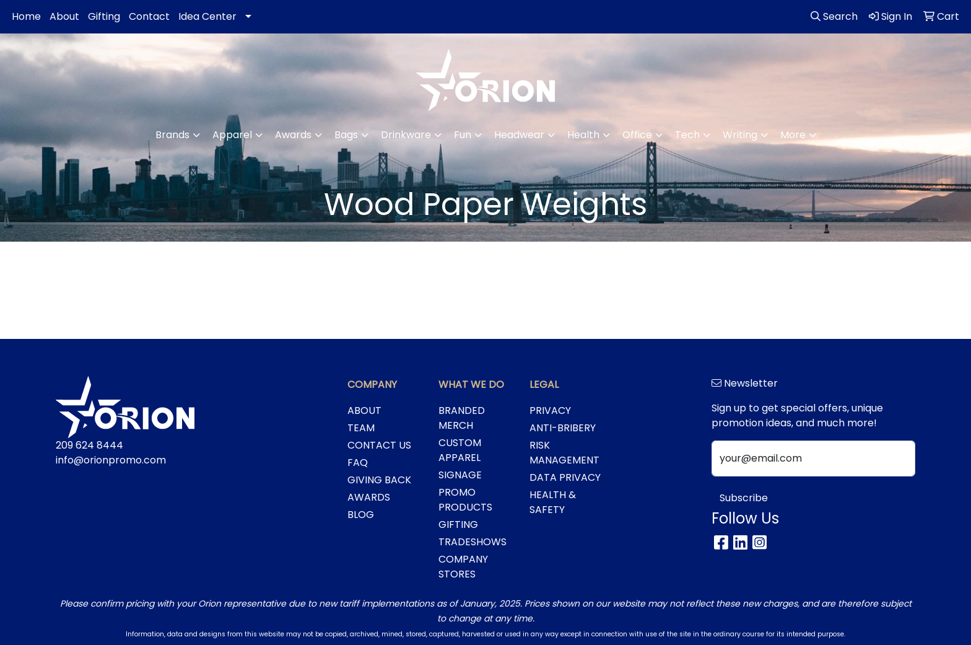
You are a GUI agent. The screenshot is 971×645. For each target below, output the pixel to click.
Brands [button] (172, 135)
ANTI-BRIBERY (562, 428)
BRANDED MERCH (461, 417)
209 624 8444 (89, 445)
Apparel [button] (232, 135)
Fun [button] (462, 135)
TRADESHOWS (472, 542)
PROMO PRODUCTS (465, 499)
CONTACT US (379, 445)
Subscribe (744, 498)
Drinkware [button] (406, 135)
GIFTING (458, 524)
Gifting (104, 16)
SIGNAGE (460, 475)
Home (26, 16)
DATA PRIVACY (565, 477)
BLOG (360, 514)
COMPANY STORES (463, 566)
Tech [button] (687, 135)
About (64, 16)
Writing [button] (740, 135)
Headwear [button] (519, 135)
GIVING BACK (379, 480)
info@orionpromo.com (111, 460)
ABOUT (364, 410)
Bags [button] (346, 135)
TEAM (361, 428)
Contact (149, 16)
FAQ (357, 462)
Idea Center (207, 16)
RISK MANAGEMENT (564, 452)
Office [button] (637, 135)
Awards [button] (293, 135)
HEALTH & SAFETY (552, 502)
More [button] (793, 135)
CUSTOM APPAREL (459, 450)
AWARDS (368, 497)
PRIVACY (550, 410)
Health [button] (583, 135)
